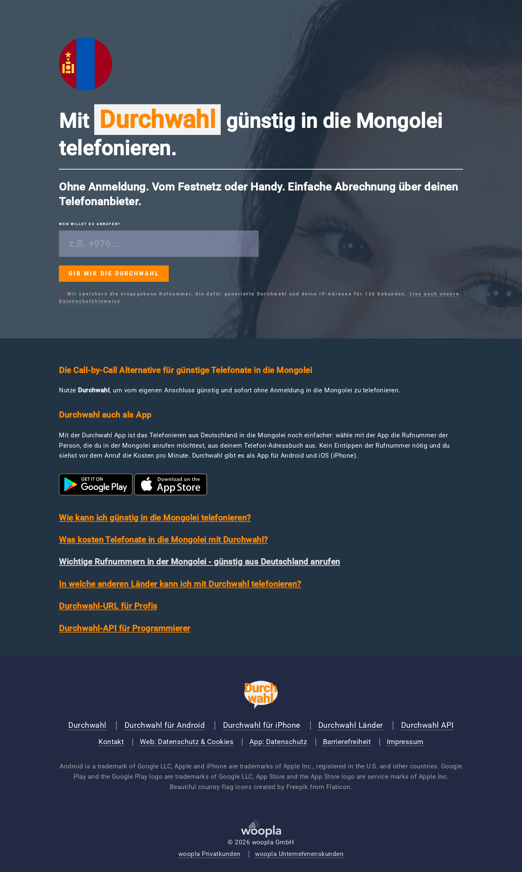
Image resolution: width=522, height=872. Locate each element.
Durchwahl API (427, 725)
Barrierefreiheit (347, 742)
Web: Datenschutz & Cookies (186, 742)
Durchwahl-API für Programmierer (124, 628)
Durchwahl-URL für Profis (108, 606)
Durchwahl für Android (165, 725)
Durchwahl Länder (350, 725)
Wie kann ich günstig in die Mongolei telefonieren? (155, 518)
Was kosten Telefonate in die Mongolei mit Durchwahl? (163, 540)
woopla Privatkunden (209, 854)
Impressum (405, 742)
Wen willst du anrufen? (90, 224)
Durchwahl (87, 725)
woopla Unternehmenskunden (299, 854)
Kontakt (111, 742)
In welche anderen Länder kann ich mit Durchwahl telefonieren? (180, 584)
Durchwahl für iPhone (261, 725)
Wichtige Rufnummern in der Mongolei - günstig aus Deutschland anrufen (199, 562)
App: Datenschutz (278, 742)
